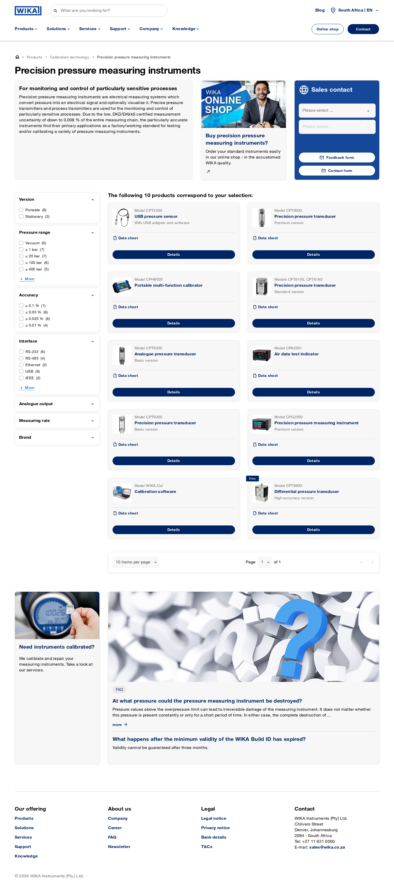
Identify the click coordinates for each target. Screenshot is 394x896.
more (121, 725)
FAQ (119, 689)
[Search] (108, 10)
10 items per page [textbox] (133, 562)
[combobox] (337, 111)
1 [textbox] (262, 562)
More (29, 279)
